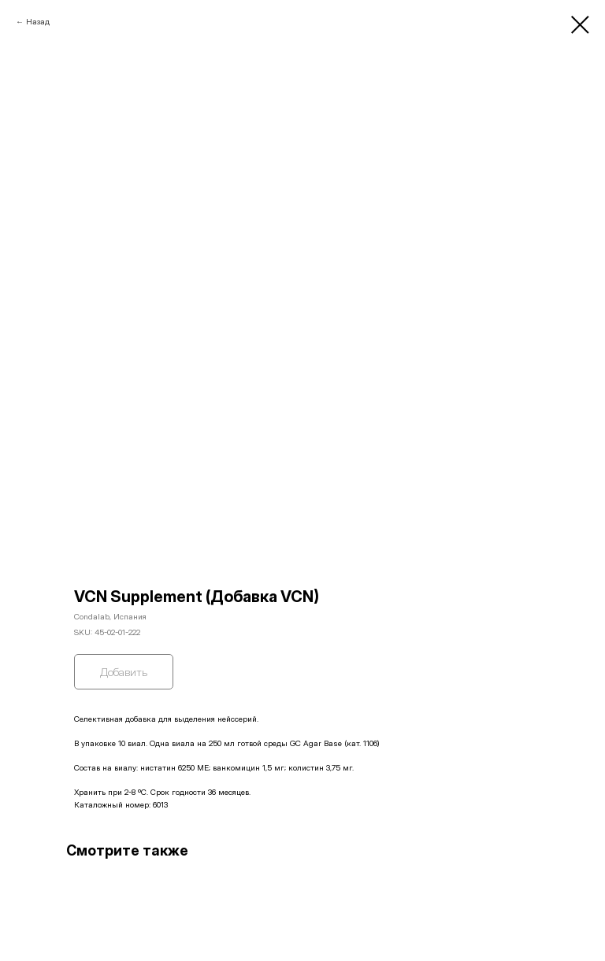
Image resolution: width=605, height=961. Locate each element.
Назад (38, 21)
